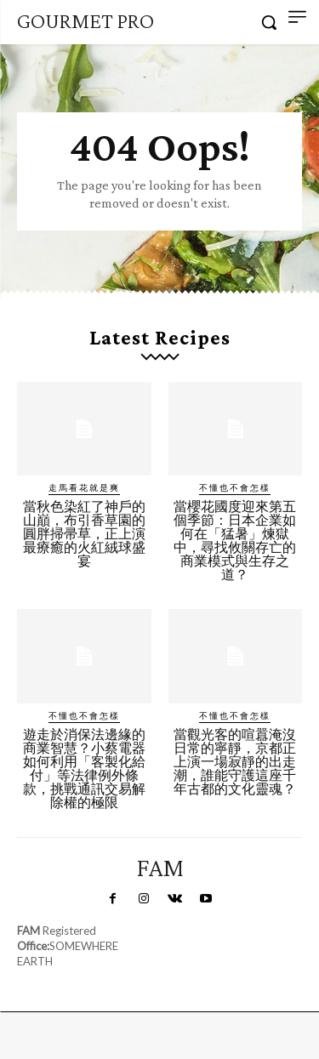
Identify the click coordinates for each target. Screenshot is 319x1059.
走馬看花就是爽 (84, 487)
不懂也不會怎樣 (235, 487)
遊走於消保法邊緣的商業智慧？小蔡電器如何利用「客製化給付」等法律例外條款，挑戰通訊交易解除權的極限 (84, 768)
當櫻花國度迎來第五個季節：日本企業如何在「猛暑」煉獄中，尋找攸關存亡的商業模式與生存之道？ (235, 540)
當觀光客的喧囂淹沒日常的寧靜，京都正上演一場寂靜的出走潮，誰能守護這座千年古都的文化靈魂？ (235, 761)
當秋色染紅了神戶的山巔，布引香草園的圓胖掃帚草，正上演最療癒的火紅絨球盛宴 (84, 533)
